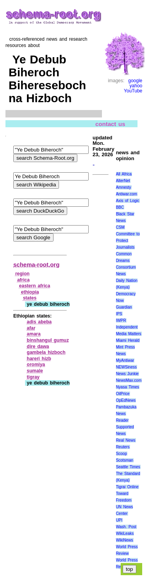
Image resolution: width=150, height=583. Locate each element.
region (22, 273)
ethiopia (30, 292)
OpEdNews (126, 400)
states (30, 298)
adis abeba (39, 322)
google (135, 80)
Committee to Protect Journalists (128, 240)
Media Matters (128, 334)
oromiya (36, 364)
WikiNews (124, 540)
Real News (126, 440)
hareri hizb (39, 358)
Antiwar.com (126, 194)
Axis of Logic (127, 201)
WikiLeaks (125, 533)
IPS (119, 314)
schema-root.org (36, 264)
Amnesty (123, 187)
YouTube (133, 91)
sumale (35, 371)
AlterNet (123, 181)
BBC (120, 207)
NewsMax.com (129, 380)
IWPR (121, 320)
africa (23, 280)
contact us (110, 124)
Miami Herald (128, 340)
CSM (120, 227)
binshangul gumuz (48, 340)
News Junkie (127, 374)
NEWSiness (126, 367)
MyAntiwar (125, 360)
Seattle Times (128, 467)
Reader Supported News (125, 427)
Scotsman (124, 460)
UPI (119, 520)
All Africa (124, 174)
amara (34, 334)
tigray (33, 377)
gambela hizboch (46, 352)
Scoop (121, 453)
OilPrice (123, 394)
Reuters (123, 447)
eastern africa (34, 286)
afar (31, 328)
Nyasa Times (127, 387)
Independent (127, 327)
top (129, 569)
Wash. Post (126, 527)
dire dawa (38, 346)
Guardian (124, 307)
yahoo (136, 85)
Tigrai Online (127, 487)
